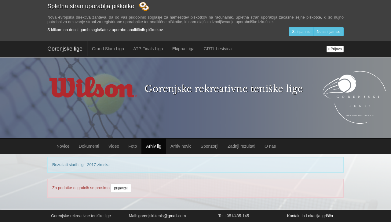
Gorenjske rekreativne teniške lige (223, 88)
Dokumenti (89, 146)
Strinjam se (301, 32)
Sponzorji (209, 146)
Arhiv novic (180, 146)
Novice (63, 146)
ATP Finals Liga (148, 48)
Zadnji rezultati (241, 146)
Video (113, 146)
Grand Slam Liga (108, 48)
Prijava (335, 49)
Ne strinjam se (328, 32)
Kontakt (294, 215)
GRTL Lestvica (218, 48)
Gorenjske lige (64, 49)
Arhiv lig (153, 146)
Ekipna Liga (183, 48)
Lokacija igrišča (319, 215)
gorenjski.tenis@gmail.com (162, 215)
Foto (132, 146)
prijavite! (121, 188)
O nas (270, 146)
